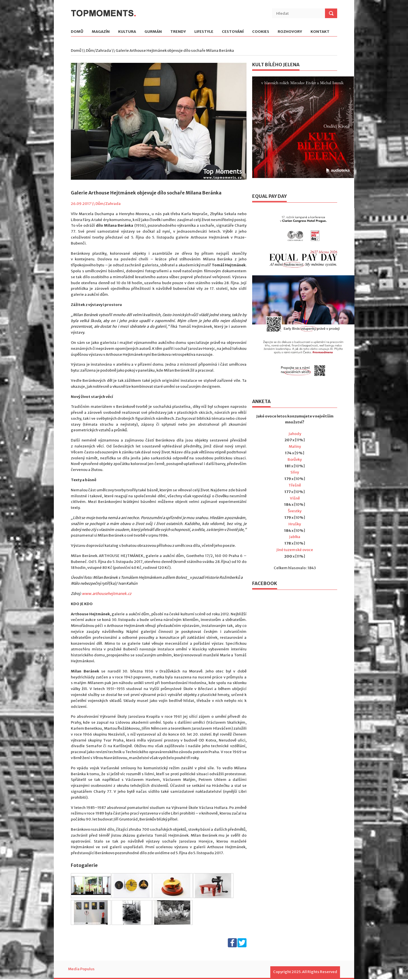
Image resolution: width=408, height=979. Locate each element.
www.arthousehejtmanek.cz (106, 593)
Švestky (294, 511)
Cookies (260, 32)
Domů (77, 32)
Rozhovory (290, 32)
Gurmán (153, 32)
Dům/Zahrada (98, 50)
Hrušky (294, 524)
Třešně (294, 485)
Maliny (295, 446)
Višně (295, 498)
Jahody (294, 433)
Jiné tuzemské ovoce (294, 549)
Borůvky (295, 459)
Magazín (101, 32)
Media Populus (81, 969)
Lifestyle (203, 32)
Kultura (127, 32)
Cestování (233, 32)
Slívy (294, 472)
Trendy (178, 32)
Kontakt (320, 32)
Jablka (294, 536)
